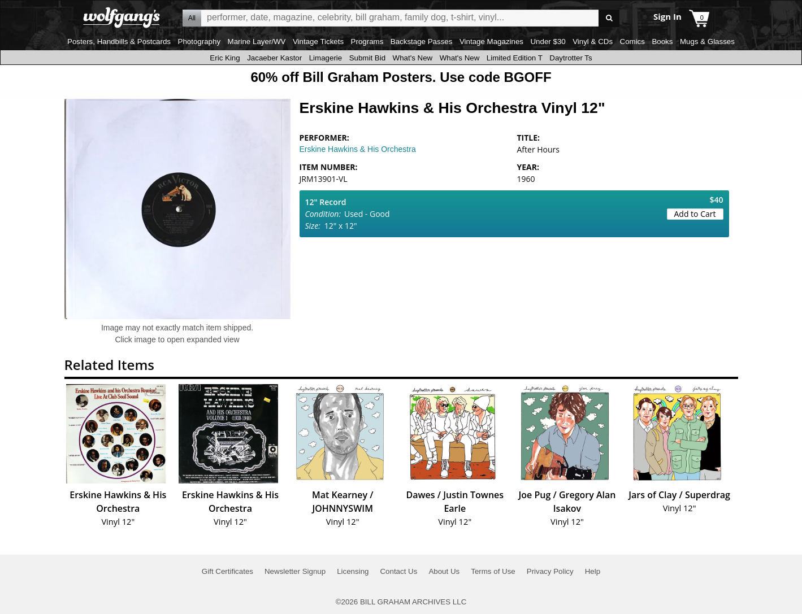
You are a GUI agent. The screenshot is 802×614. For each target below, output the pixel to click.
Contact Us (398, 571)
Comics (632, 41)
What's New (413, 58)
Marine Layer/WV (257, 41)
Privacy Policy (550, 571)
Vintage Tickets (318, 41)
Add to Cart (695, 213)
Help (592, 571)
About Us (443, 571)
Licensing (353, 571)
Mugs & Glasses (707, 41)
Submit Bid (367, 58)
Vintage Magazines (491, 41)
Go (609, 18)
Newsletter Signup (295, 571)
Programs (367, 41)
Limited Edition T (515, 58)
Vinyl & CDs (593, 41)
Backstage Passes (422, 41)
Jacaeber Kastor (274, 58)
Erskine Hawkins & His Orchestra (358, 149)
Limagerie (326, 58)
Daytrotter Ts (570, 58)
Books (662, 41)
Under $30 (547, 41)
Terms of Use (493, 571)
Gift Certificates (227, 571)
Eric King (225, 58)
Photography (199, 41)
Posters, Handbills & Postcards (119, 41)
